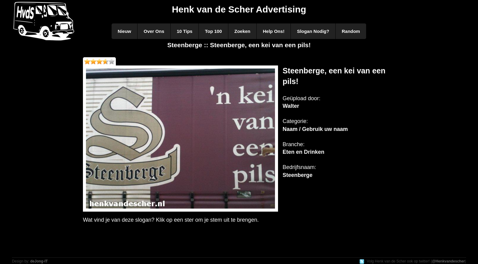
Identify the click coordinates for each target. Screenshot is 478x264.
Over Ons (154, 31)
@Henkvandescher (448, 261)
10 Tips (184, 31)
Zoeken (242, 31)
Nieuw (124, 31)
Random (351, 31)
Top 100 (213, 31)
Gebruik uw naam (325, 129)
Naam (290, 129)
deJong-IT (39, 261)
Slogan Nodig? (313, 31)
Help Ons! (273, 31)
